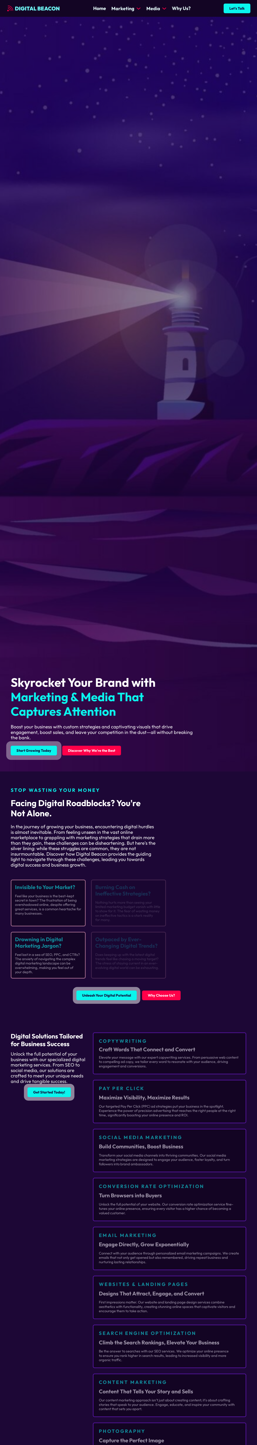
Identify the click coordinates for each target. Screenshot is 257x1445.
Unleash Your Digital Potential (106, 995)
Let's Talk (237, 8)
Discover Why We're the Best (91, 750)
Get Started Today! (49, 1092)
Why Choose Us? (161, 995)
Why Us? (181, 8)
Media (153, 8)
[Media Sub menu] (164, 8)
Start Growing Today (33, 750)
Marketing (122, 8)
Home (99, 8)
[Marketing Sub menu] (138, 8)
